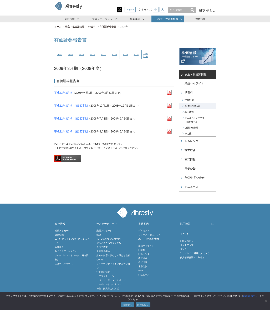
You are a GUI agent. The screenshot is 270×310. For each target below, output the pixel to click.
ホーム (57, 26)
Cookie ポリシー (251, 296)
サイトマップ (186, 245)
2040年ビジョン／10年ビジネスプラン (72, 241)
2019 (125, 54)
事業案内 (135, 18)
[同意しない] (265, 301)
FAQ (140, 270)
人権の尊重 (102, 247)
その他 (188, 133)
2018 (136, 54)
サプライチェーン (105, 276)
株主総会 (190, 150)
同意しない (143, 305)
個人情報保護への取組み (192, 257)
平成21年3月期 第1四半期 (71, 131)
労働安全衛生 (103, 251)
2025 (59, 54)
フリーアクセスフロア (149, 234)
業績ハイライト (194, 83)
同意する (127, 305)
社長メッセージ (62, 230)
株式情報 (190, 159)
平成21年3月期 (63, 92)
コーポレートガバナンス (108, 284)
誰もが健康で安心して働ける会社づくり (113, 257)
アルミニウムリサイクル (108, 243)
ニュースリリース (64, 263)
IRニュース (191, 186)
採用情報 (200, 18)
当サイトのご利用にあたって (194, 253)
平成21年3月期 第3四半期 (71, 105)
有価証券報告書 (107, 26)
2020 (114, 54)
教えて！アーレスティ (66, 251)
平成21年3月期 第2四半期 (71, 118)
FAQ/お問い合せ (195, 177)
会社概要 (59, 247)
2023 (81, 54)
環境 (98, 234)
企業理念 (59, 234)
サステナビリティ (102, 18)
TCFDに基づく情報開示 (108, 239)
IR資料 (91, 26)
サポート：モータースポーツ (111, 280)
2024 (70, 54)
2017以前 (145, 55)
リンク (183, 249)
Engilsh (130, 9)
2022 (92, 54)
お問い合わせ (206, 10)
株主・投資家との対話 (107, 288)
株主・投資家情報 (167, 18)
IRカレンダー (193, 141)
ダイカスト (144, 230)
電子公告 (190, 168)
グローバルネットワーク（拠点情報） (71, 257)
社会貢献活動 (103, 272)
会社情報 (69, 18)
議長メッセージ (104, 230)
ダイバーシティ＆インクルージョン (113, 265)
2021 (103, 54)
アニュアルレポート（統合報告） (195, 119)
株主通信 (189, 111)
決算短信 (189, 100)
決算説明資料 (191, 127)
